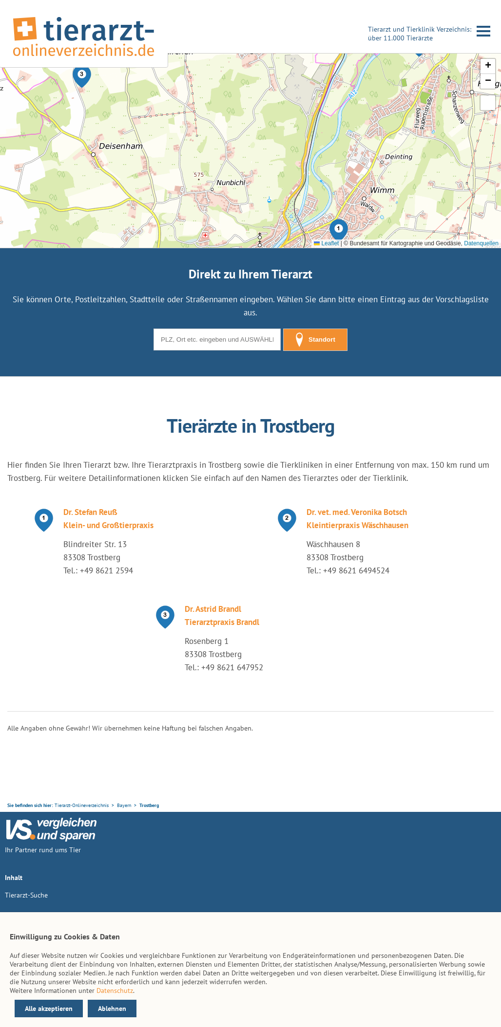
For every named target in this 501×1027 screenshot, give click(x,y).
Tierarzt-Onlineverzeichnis (82, 805)
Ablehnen (112, 1008)
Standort (315, 339)
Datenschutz (114, 990)
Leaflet (326, 243)
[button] (339, 231)
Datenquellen (481, 243)
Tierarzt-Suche (26, 895)
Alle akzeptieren (49, 1008)
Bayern (124, 805)
